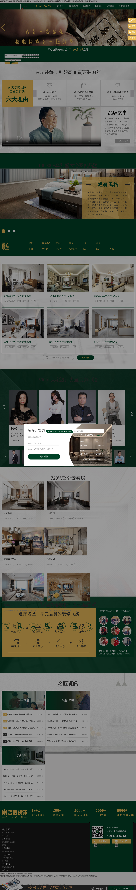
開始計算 (44, 456)
